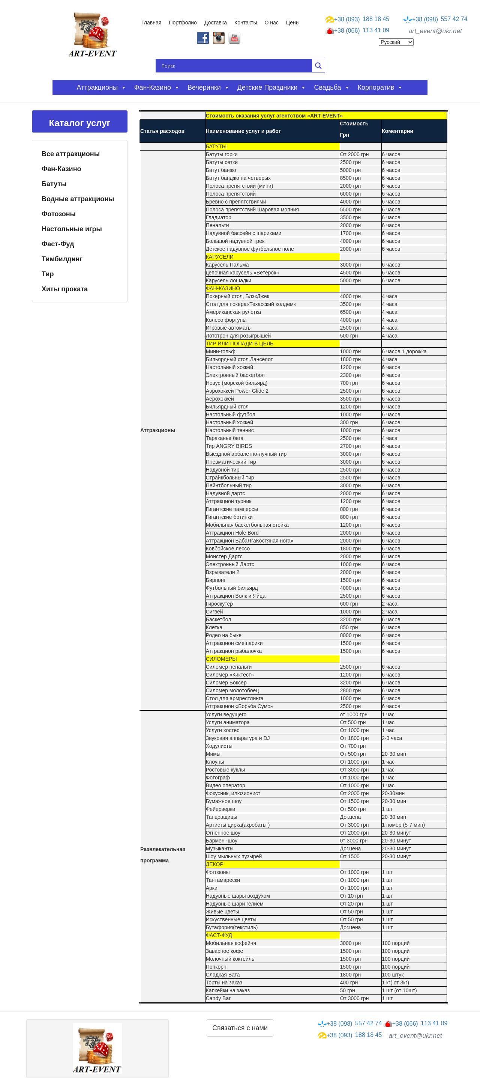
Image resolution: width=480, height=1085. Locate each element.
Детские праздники (272, 87)
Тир (48, 274)
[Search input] (236, 65)
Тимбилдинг (62, 259)
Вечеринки (209, 87)
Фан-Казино (61, 169)
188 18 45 (357, 19)
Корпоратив (381, 87)
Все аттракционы (71, 154)
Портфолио (183, 23)
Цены (293, 23)
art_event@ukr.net (435, 31)
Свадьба (332, 87)
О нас (272, 23)
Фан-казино (157, 87)
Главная (151, 23)
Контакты (245, 23)
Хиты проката (65, 289)
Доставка (215, 23)
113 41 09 (357, 30)
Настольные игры (72, 229)
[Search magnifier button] (318, 65)
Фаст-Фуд (58, 244)
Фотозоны (59, 214)
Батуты (54, 184)
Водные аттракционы (78, 199)
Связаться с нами (240, 1028)
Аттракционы (102, 87)
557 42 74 (435, 19)
